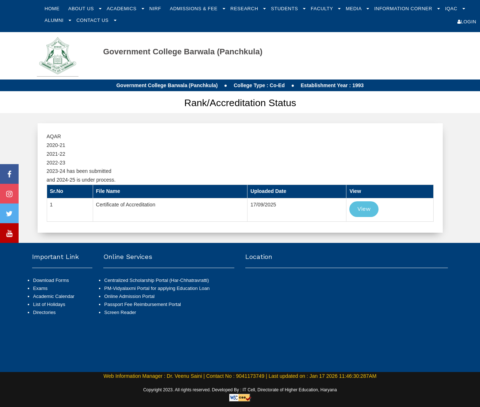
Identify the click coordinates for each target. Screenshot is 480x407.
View (363, 208)
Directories (44, 312)
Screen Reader (120, 312)
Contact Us (93, 20)
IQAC (452, 8)
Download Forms (51, 280)
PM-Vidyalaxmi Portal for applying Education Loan (157, 288)
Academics (122, 8)
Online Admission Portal (129, 296)
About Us (81, 8)
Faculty (322, 8)
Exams (40, 288)
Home (52, 8)
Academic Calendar (53, 296)
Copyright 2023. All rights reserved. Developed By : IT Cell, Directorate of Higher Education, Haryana (240, 389)
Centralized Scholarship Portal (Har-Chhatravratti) (156, 280)
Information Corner (404, 8)
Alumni (55, 20)
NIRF (155, 8)
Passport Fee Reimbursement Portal (142, 304)
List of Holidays (49, 304)
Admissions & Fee (194, 8)
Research (245, 8)
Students (285, 8)
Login (466, 21)
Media (354, 8)
